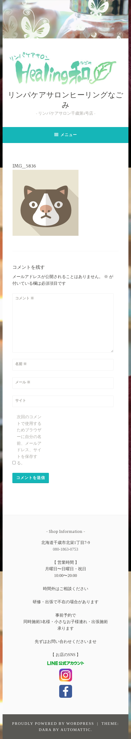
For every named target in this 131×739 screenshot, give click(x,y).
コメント (24, 298)
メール (23, 382)
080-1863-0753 (65, 549)
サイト (20, 400)
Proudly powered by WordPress (53, 723)
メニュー (68, 134)
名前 (21, 364)
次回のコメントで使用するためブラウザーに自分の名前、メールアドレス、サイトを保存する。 (29, 440)
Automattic (75, 730)
